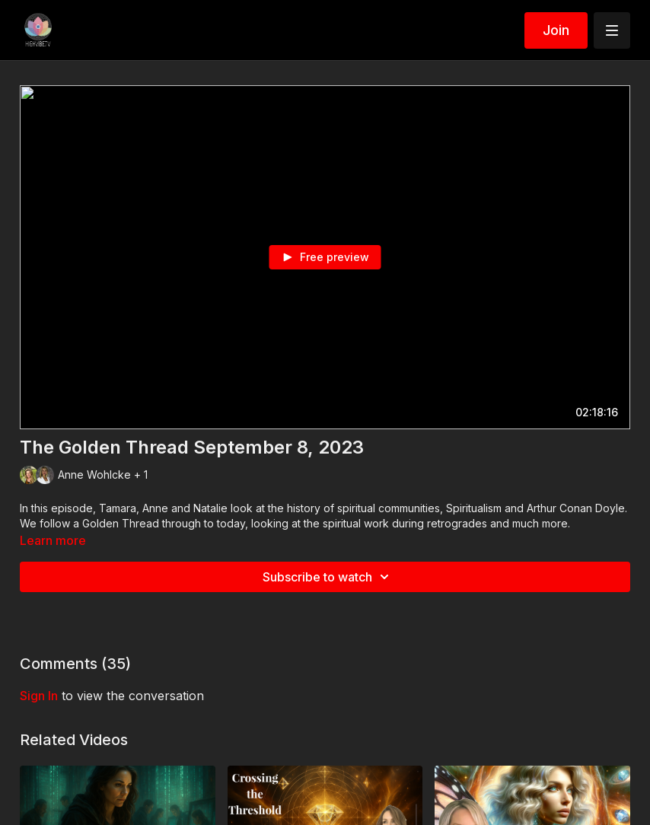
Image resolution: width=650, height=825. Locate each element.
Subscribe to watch (328, 577)
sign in (39, 695)
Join (556, 30)
